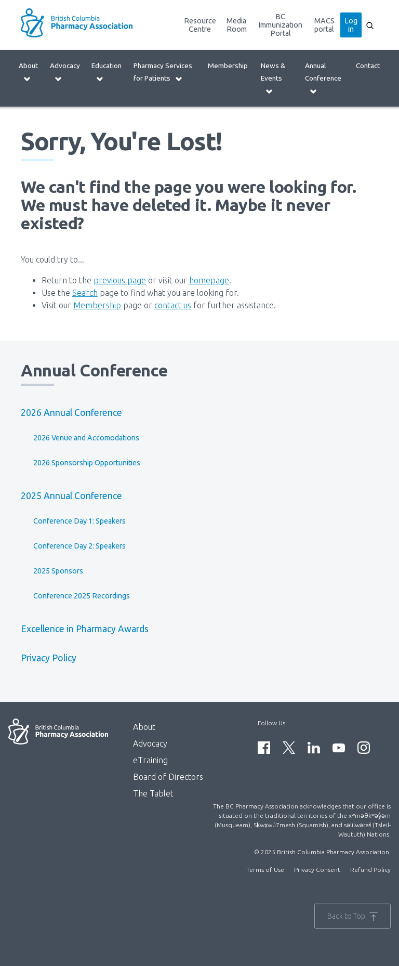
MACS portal (324, 25)
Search (85, 292)
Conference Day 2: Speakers (79, 546)
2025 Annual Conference (71, 496)
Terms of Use (265, 869)
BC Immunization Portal (280, 24)
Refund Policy (370, 869)
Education (106, 72)
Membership (228, 65)
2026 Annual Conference (71, 412)
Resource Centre (200, 25)
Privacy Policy (48, 658)
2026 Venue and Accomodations (86, 438)
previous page (120, 280)
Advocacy (65, 72)
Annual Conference (323, 78)
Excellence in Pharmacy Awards (85, 629)
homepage (209, 280)
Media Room (237, 25)
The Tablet (153, 793)
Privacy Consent (317, 869)
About (28, 72)
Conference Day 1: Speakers (79, 521)
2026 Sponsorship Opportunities (86, 463)
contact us (172, 305)
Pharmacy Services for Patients (163, 72)
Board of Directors (168, 776)
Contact (368, 65)
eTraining (150, 760)
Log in (350, 25)
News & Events (273, 78)
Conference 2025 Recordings (81, 596)
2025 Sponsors (58, 571)
